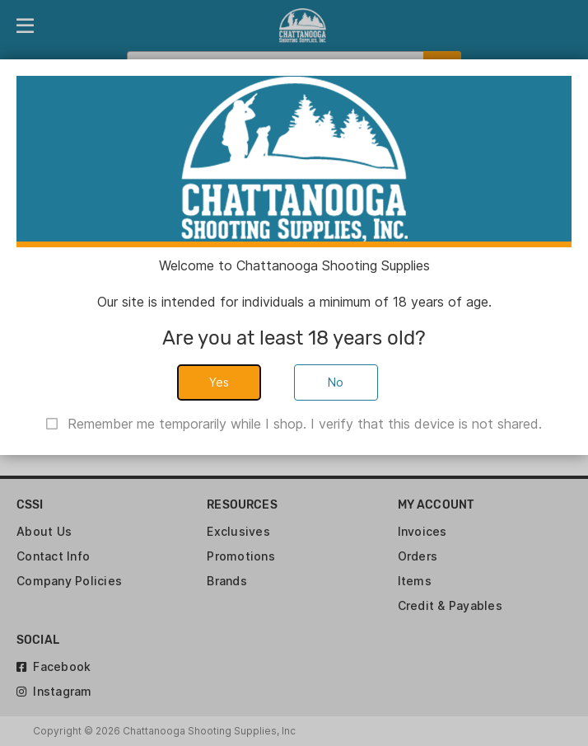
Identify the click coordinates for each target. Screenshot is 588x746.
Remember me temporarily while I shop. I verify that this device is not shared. (305, 423)
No (336, 382)
